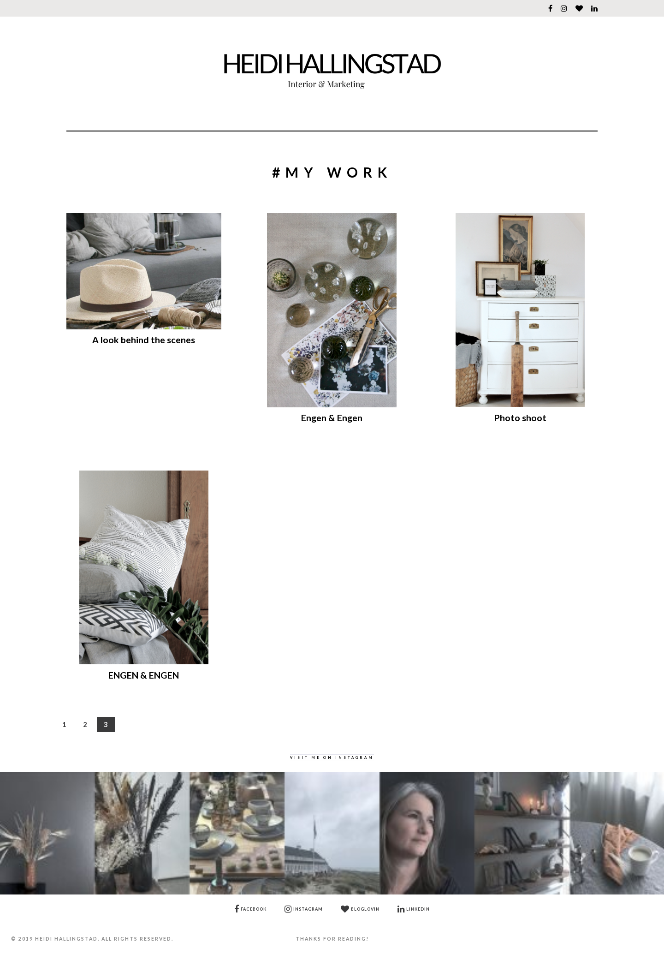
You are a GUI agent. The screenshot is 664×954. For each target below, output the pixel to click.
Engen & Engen (331, 417)
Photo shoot (520, 417)
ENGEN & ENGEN (143, 675)
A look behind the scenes (143, 339)
